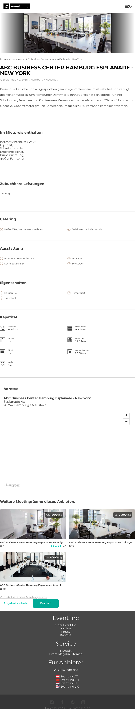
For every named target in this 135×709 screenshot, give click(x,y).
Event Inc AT (67, 676)
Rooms (4, 59)
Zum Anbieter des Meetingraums (23, 597)
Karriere (65, 628)
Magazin (66, 650)
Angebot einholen (16, 603)
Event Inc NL (67, 683)
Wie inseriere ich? (66, 669)
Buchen (45, 603)
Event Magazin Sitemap (65, 654)
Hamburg (17, 59)
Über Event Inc (65, 625)
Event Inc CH (67, 679)
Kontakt (66, 635)
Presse (65, 631)
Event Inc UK (67, 686)
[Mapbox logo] (12, 485)
